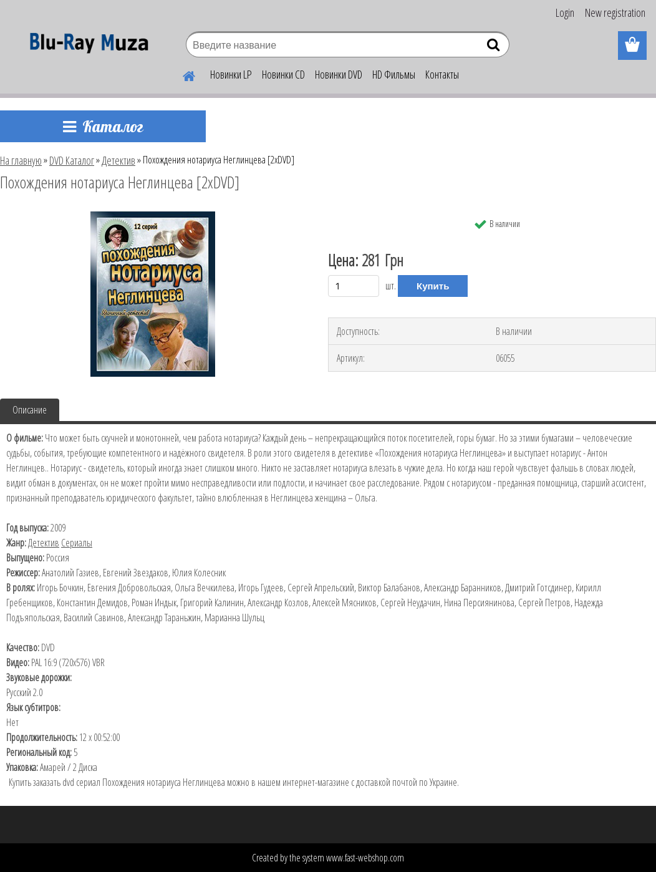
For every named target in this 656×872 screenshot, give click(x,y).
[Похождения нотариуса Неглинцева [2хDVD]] (152, 216)
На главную (21, 160)
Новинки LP (231, 74)
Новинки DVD (338, 74)
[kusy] (353, 286)
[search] (495, 47)
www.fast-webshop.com (365, 858)
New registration (615, 12)
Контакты (442, 74)
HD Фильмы (393, 74)
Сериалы (76, 543)
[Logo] (85, 46)
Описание (29, 410)
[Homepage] (181, 74)
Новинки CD (283, 74)
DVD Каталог (71, 160)
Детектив (118, 160)
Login (565, 12)
